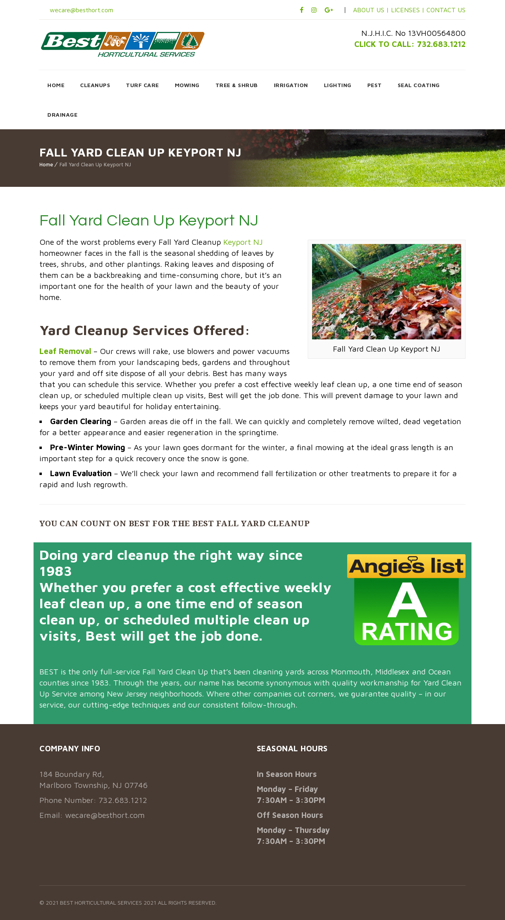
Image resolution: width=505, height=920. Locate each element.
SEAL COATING (419, 85)
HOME (55, 85)
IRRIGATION (291, 85)
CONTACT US (446, 9)
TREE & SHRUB (236, 85)
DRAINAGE (62, 114)
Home (46, 164)
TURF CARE (142, 85)
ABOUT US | (371, 9)
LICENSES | (408, 9)
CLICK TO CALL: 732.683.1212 (410, 43)
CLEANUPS (95, 85)
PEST (374, 85)
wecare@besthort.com (80, 9)
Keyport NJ (243, 241)
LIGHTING (338, 85)
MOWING (187, 85)
